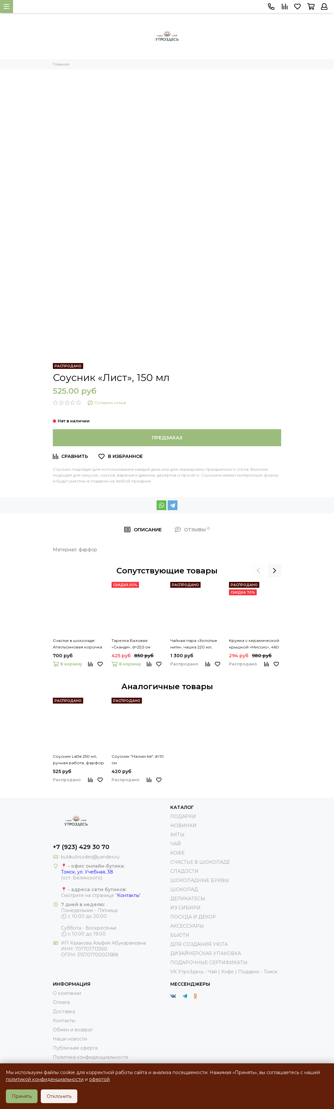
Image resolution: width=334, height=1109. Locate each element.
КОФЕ (177, 853)
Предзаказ (167, 438)
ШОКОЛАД (184, 889)
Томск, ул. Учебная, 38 (87, 872)
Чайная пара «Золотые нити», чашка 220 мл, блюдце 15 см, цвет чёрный (193, 644)
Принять (22, 1096)
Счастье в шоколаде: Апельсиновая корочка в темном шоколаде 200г (77, 644)
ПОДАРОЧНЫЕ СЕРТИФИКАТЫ (209, 962)
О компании (67, 993)
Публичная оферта (75, 1048)
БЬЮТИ (180, 935)
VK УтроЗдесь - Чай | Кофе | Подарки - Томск (224, 972)
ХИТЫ (177, 835)
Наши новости (70, 1039)
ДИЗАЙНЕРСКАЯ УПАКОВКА (205, 953)
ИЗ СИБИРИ (185, 908)
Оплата (61, 1002)
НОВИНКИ (183, 825)
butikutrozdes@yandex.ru (90, 857)
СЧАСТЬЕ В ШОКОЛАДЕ (200, 862)
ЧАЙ (175, 844)
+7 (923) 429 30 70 (81, 847)
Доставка (64, 1011)
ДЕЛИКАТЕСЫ (187, 899)
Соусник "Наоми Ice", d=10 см (138, 759)
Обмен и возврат (73, 1030)
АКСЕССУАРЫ (187, 926)
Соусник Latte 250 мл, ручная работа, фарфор (78, 759)
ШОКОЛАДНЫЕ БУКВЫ (199, 880)
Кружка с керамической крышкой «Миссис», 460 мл (254, 644)
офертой (99, 1079)
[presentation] (258, 570)
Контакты (128, 895)
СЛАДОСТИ (184, 871)
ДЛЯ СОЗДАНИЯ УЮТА (199, 944)
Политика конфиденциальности (90, 1057)
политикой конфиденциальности (45, 1079)
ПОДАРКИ (183, 816)
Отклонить (59, 1096)
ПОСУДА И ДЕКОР (193, 917)
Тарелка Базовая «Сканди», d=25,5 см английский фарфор (133, 644)
